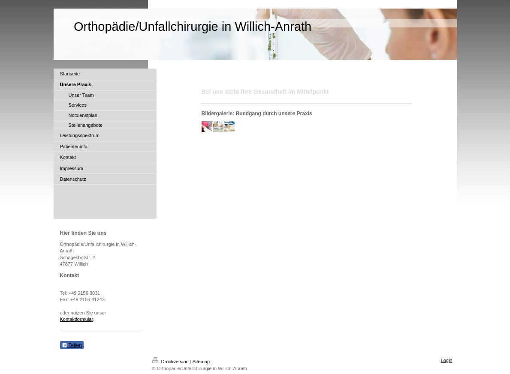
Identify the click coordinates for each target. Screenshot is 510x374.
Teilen (72, 345)
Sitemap (201, 361)
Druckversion (171, 361)
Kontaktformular (76, 319)
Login (447, 360)
